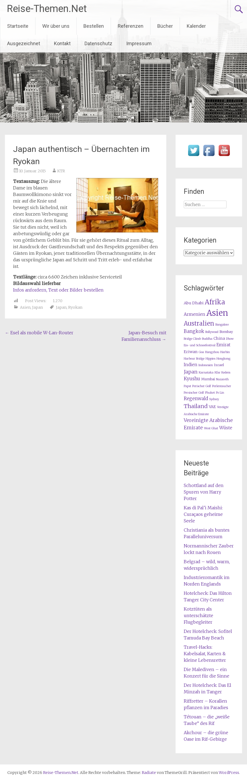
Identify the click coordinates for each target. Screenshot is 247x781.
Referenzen (130, 26)
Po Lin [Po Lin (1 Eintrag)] (220, 392)
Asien (25, 307)
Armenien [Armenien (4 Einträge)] (194, 314)
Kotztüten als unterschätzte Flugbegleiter (198, 615)
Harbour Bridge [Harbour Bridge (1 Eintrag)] (194, 358)
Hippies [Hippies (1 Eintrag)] (210, 358)
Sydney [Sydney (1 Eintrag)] (214, 399)
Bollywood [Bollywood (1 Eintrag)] (211, 332)
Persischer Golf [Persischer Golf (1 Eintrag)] (194, 392)
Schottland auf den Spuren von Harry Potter (204, 492)
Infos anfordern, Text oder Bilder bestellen (58, 290)
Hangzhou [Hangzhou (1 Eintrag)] (212, 352)
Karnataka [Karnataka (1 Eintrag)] (206, 372)
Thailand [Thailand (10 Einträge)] (196, 406)
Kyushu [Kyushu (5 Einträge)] (192, 379)
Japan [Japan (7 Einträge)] (191, 372)
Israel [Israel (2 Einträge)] (219, 365)
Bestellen (93, 26)
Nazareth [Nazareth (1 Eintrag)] (222, 379)
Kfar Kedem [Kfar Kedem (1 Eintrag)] (222, 372)
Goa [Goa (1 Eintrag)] (201, 352)
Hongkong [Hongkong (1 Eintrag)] (223, 358)
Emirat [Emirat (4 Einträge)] (223, 344)
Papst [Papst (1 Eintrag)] (187, 386)
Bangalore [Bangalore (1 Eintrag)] (222, 324)
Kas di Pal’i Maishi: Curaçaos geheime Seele (203, 514)
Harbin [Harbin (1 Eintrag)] (225, 352)
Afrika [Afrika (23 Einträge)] (215, 302)
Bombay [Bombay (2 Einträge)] (226, 331)
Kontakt (62, 43)
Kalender (196, 26)
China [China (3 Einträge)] (219, 338)
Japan (37, 307)
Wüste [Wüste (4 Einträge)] (225, 427)
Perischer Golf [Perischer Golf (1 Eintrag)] (201, 386)
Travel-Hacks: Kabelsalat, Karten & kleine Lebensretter (205, 653)
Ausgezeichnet (23, 43)
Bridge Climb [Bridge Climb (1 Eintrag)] (192, 339)
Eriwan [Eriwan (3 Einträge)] (191, 351)
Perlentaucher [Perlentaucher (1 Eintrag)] (221, 386)
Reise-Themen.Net (47, 8)
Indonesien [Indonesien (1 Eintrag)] (205, 365)
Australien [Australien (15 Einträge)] (199, 323)
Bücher (165, 26)
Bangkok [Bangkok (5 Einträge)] (194, 331)
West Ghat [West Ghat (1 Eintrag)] (211, 428)
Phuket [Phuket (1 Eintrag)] (210, 392)
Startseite (17, 26)
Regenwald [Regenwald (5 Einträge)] (196, 399)
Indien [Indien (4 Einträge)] (190, 364)
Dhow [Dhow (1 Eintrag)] (230, 339)
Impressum (139, 43)
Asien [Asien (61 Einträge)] (217, 313)
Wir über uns (56, 26)
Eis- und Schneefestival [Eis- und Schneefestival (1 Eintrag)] (199, 345)
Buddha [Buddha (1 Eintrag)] (207, 339)
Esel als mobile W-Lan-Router (39, 332)
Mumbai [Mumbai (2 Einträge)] (208, 379)
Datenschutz (98, 43)
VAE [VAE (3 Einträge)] (212, 406)
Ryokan (75, 307)
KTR (61, 171)
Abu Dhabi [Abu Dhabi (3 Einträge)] (194, 303)
